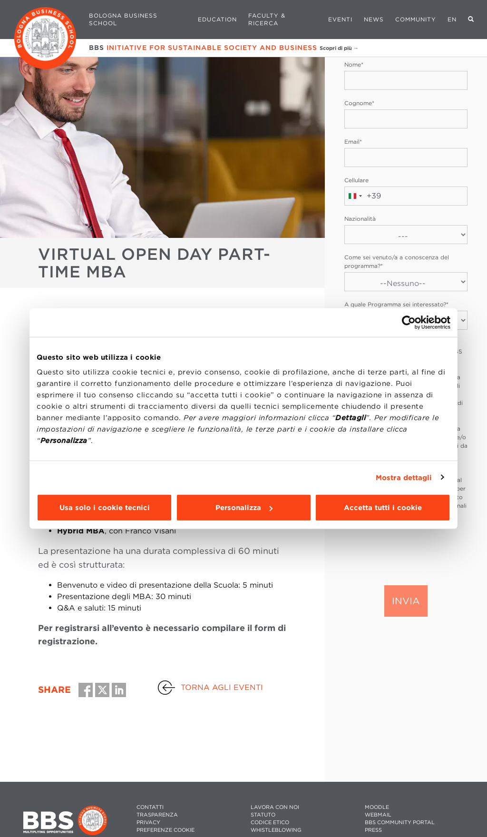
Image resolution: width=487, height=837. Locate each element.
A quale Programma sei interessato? (396, 304)
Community (415, 19)
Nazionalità (360, 218)
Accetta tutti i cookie (383, 507)
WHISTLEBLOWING (276, 830)
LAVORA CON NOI (275, 807)
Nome (353, 64)
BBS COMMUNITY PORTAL (400, 822)
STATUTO (263, 814)
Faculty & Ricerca (266, 19)
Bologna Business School (123, 19)
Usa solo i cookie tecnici (104, 507)
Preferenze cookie (165, 830)
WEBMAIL (378, 814)
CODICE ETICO (270, 822)
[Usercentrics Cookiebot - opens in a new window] (408, 322)
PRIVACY (148, 822)
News (374, 19)
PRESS (373, 830)
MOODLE (377, 807)
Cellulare (356, 180)
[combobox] (363, 196)
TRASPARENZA (157, 814)
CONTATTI (150, 807)
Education (217, 19)
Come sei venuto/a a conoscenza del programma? (396, 261)
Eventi (340, 19)
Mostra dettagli (404, 477)
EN (452, 19)
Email (353, 141)
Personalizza (244, 507)
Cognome (359, 103)
